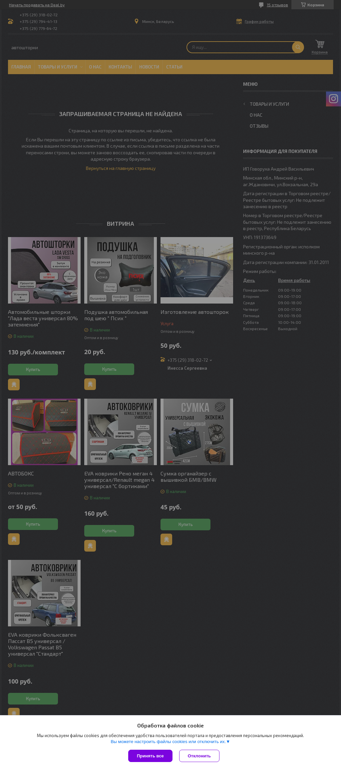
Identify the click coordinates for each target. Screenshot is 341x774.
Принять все (150, 755)
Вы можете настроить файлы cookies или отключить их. (168, 741)
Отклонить (199, 755)
